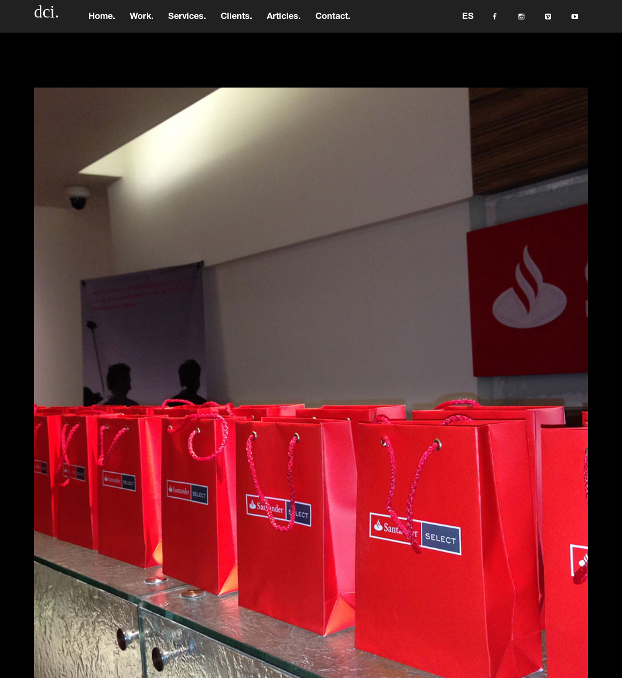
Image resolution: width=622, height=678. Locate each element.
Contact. (332, 22)
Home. (101, 22)
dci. (46, 16)
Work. (142, 22)
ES (468, 22)
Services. (187, 22)
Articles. (284, 22)
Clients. (236, 22)
